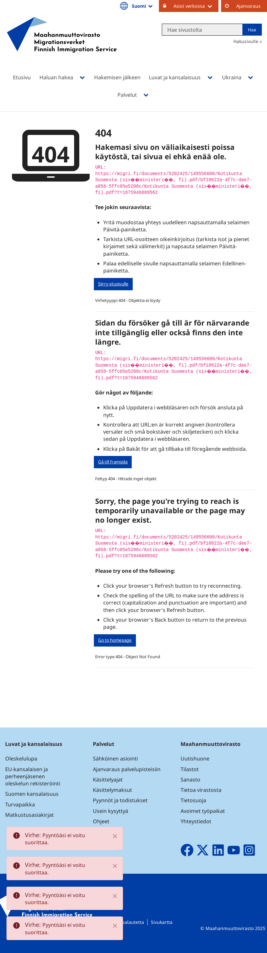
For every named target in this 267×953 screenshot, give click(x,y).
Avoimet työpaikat (203, 810)
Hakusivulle (245, 41)
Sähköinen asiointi (115, 758)
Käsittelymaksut (112, 789)
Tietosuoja (193, 800)
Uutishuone (195, 758)
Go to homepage (115, 640)
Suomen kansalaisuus (32, 793)
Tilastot (190, 769)
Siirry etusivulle (113, 284)
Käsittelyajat (108, 779)
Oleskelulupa (21, 758)
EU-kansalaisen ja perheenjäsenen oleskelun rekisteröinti (32, 776)
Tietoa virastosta (201, 789)
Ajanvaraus (248, 6)
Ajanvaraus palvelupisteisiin (127, 769)
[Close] (115, 836)
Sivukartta (161, 922)
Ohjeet (101, 821)
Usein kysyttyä (111, 810)
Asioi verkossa (195, 6)
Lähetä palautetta (125, 922)
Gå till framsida (113, 462)
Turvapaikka (20, 804)
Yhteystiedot (196, 821)
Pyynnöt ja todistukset (120, 800)
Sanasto (190, 779)
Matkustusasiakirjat (29, 814)
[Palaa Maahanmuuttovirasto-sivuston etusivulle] (61, 43)
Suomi (142, 6)
